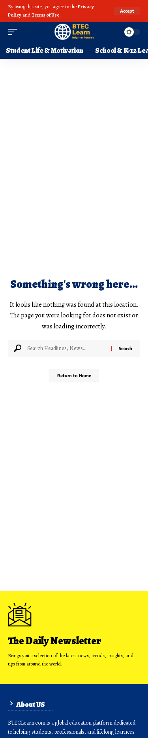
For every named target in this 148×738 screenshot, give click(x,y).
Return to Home (74, 375)
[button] (127, 11)
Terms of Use (46, 14)
